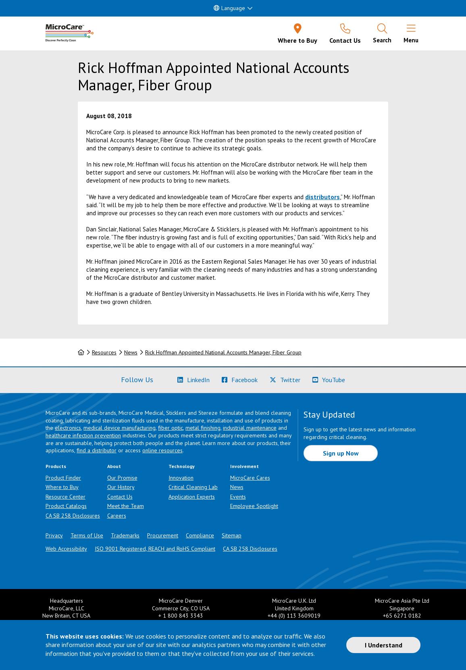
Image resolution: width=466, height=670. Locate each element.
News (130, 352)
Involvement (244, 466)
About (114, 466)
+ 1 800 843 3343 (180, 615)
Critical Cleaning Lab (193, 487)
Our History (121, 487)
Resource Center (65, 496)
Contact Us (120, 496)
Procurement (162, 535)
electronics (68, 427)
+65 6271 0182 (402, 615)
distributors (322, 197)
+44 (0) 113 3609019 (294, 615)
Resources (104, 352)
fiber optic (170, 427)
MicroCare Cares (250, 477)
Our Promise (122, 477)
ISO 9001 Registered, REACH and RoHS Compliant (155, 548)
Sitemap (231, 535)
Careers (116, 515)
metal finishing (203, 427)
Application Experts (192, 496)
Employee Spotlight (254, 506)
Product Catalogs (66, 506)
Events (238, 496)
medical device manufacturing (119, 427)
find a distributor (96, 450)
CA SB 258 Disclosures (73, 515)
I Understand (383, 645)
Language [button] (229, 8)
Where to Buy (62, 487)
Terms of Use (87, 535)
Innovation (181, 477)
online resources (162, 450)
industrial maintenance (250, 427)
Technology (182, 466)
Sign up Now (341, 453)
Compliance (200, 535)
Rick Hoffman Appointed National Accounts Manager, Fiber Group (223, 352)
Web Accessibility (66, 548)
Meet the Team (125, 506)
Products (56, 466)
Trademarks (125, 535)
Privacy (54, 535)
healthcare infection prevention (83, 435)
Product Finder (63, 477)
